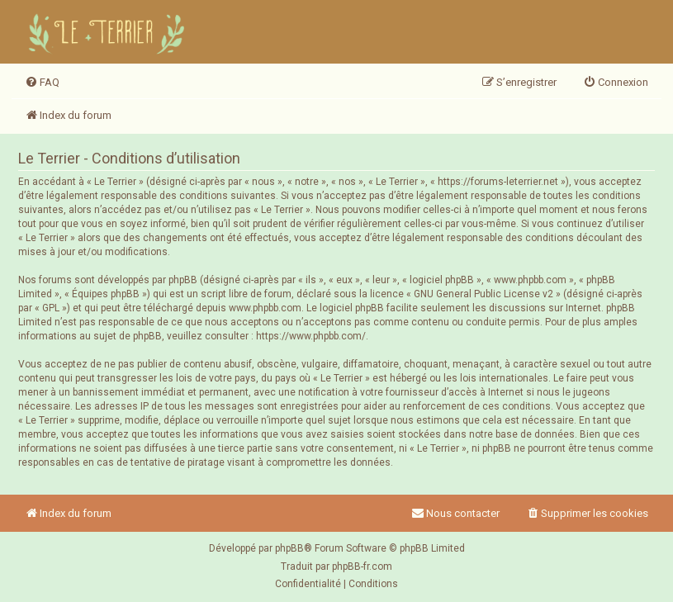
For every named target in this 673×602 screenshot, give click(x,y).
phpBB (289, 548)
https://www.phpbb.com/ (311, 336)
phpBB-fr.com (362, 566)
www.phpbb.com (265, 308)
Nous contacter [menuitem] (455, 513)
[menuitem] (42, 82)
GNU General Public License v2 (483, 294)
